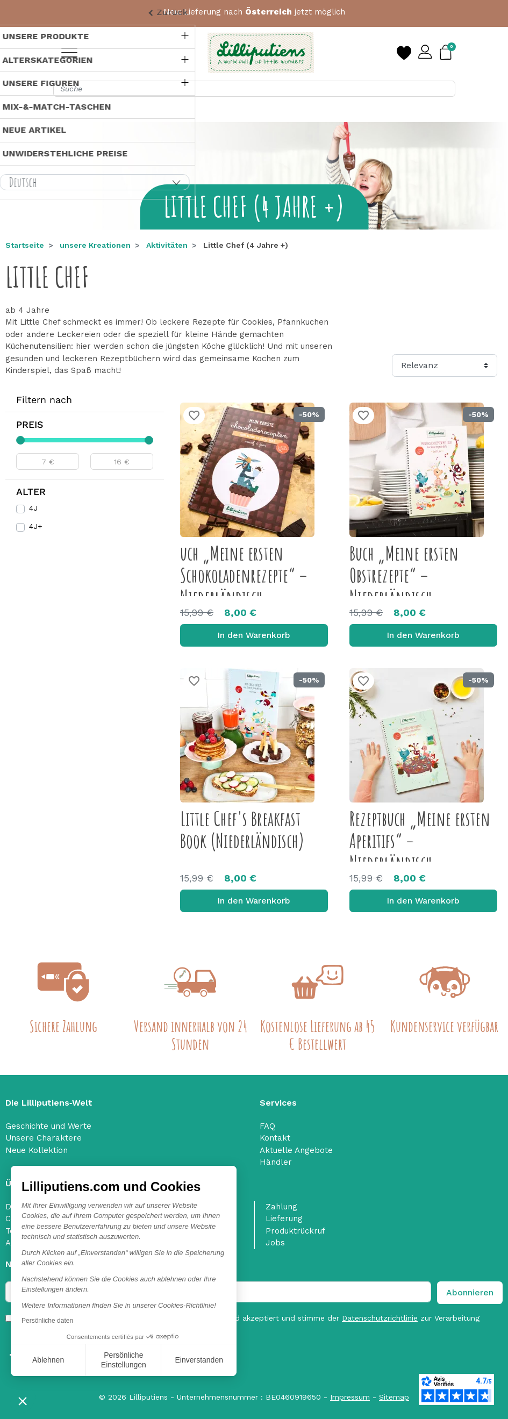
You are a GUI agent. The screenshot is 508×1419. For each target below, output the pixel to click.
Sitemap (394, 1397)
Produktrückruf (295, 1231)
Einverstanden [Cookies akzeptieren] (199, 1360)
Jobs (275, 1243)
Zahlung (281, 1207)
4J (33, 508)
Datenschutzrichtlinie (380, 1318)
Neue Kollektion (36, 1150)
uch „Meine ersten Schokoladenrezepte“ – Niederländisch (243, 575)
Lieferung (284, 1218)
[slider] (20, 440)
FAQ (267, 1126)
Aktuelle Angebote (296, 1150)
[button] (22, 1401)
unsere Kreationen (95, 245)
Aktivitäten (167, 245)
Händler (276, 1162)
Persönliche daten (47, 1320)
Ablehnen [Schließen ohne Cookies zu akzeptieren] (48, 1360)
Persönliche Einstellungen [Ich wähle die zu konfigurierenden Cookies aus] (123, 1360)
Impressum (350, 1397)
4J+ (35, 526)
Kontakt (275, 1138)
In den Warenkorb (253, 635)
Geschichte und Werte (48, 1126)
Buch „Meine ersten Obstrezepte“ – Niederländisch (404, 575)
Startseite (24, 245)
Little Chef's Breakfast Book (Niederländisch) (242, 829)
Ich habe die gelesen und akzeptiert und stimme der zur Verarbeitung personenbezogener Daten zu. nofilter (249, 1324)
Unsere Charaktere (43, 1138)
